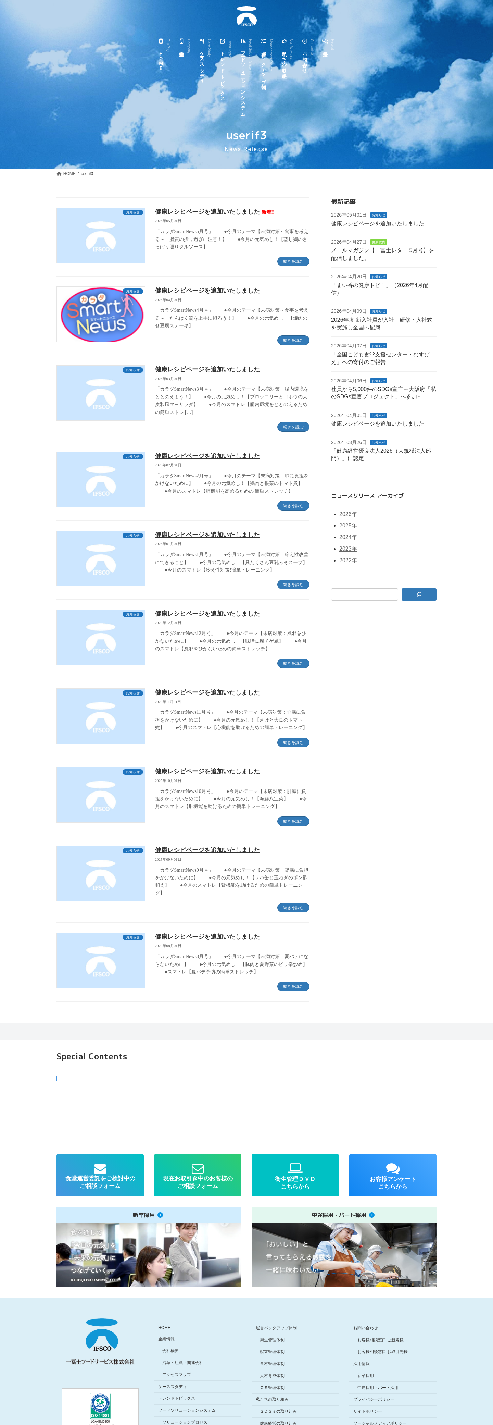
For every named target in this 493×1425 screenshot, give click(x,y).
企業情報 (166, 1338)
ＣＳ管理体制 (272, 1387)
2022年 (348, 560)
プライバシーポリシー (373, 1399)
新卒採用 (365, 1375)
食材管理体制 (272, 1363)
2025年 (348, 525)
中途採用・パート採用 (378, 1387)
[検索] (419, 594)
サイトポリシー (367, 1411)
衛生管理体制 (272, 1339)
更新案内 (379, 242)
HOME (164, 1327)
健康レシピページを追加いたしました (215, 211)
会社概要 (170, 1350)
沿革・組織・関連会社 (182, 1362)
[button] (103, 1107)
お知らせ (379, 215)
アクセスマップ (176, 1374)
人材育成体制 (272, 1375)
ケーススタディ (172, 1386)
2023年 (348, 549)
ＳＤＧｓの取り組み (278, 1411)
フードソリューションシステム (187, 1410)
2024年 (348, 537)
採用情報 (361, 1363)
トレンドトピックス (176, 1398)
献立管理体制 (272, 1351)
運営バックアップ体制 (276, 1327)
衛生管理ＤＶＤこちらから (295, 1183)
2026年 (348, 514)
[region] (246, 1107)
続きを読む (293, 261)
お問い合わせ (365, 1327)
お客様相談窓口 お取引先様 (382, 1351)
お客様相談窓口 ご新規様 (380, 1339)
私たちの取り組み (272, 1399)
